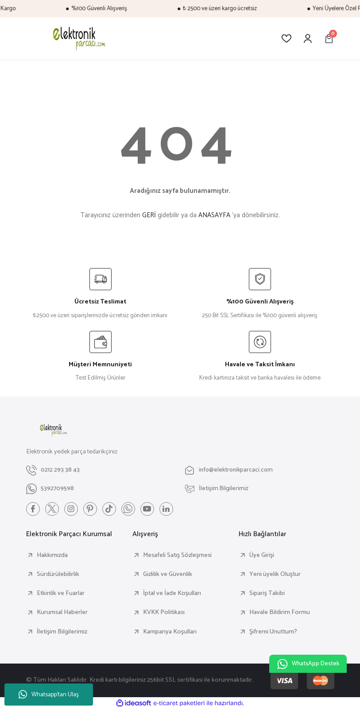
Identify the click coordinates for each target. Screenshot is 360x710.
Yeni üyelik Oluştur (275, 575)
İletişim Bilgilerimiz (62, 632)
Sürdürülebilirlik (58, 575)
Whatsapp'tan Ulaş (49, 695)
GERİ (149, 215)
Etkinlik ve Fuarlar (61, 594)
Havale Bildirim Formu (279, 613)
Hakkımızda (52, 555)
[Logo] (77, 38)
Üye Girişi (261, 555)
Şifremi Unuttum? (273, 632)
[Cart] (329, 38)
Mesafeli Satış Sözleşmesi (177, 555)
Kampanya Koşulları (170, 632)
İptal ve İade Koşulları (172, 594)
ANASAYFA (214, 215)
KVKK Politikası (164, 613)
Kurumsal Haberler (62, 613)
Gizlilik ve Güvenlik (167, 575)
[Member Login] (307, 38)
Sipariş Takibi (267, 594)
